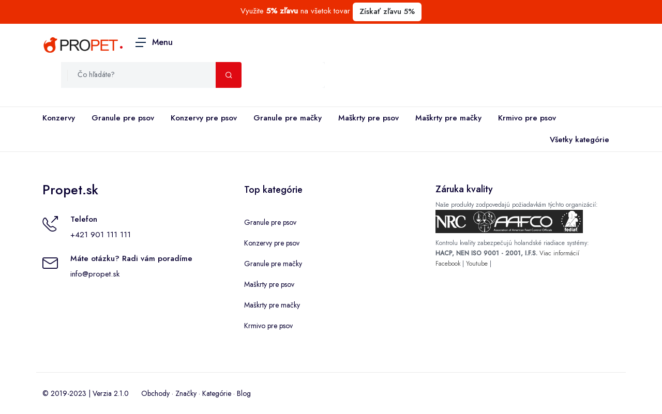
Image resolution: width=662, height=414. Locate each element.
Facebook (447, 263)
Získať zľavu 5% (387, 11)
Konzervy (58, 118)
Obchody (155, 393)
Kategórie (216, 393)
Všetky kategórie (577, 140)
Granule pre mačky (287, 118)
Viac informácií (559, 253)
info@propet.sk (94, 274)
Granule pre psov (123, 118)
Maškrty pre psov (368, 118)
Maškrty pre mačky (448, 118)
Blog (244, 393)
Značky (186, 393)
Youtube (477, 263)
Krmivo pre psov (527, 118)
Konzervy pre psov (204, 118)
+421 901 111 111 (100, 234)
